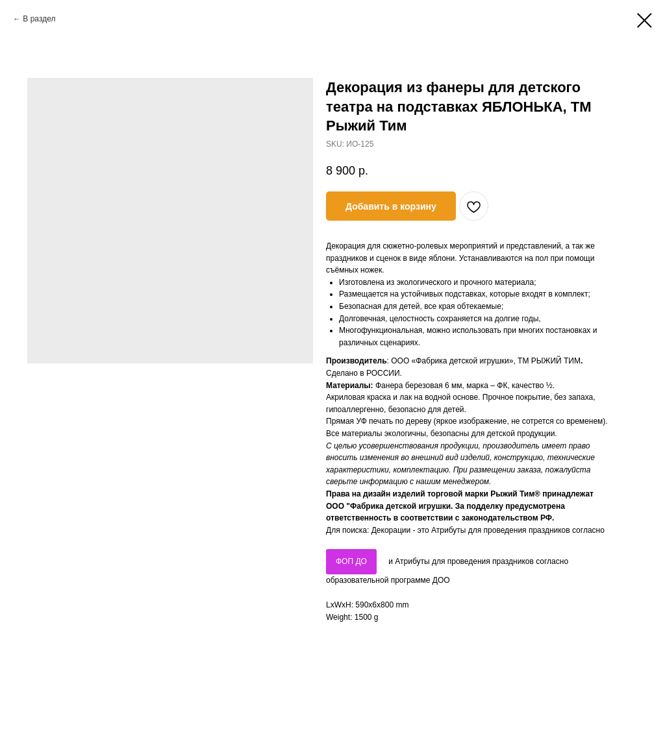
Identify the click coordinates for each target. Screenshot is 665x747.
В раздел (39, 18)
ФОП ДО (351, 561)
